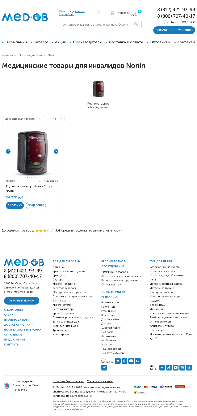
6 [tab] (36, 177)
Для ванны (107, 323)
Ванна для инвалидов (66, 321)
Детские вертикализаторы (166, 283)
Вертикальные (110, 302)
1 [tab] (27, 177)
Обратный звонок (21, 300)
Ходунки (155, 300)
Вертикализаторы (63, 309)
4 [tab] (33, 177)
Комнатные (108, 315)
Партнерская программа (22, 329)
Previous (8, 151)
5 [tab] (35, 177)
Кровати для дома (64, 313)
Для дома (107, 332)
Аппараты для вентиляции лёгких (122, 276)
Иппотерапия (61, 334)
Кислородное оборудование (119, 280)
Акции (60, 42)
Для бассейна (110, 319)
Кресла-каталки (62, 304)
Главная (7, 55)
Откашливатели (111, 284)
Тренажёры (60, 330)
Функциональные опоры (165, 296)
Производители (87, 42)
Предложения (14, 339)
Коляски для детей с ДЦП (166, 271)
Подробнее (36, 205)
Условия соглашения (100, 381)
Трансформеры (111, 348)
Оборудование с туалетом (69, 292)
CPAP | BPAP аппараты (114, 272)
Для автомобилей (112, 353)
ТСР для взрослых (67, 261)
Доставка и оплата (126, 42)
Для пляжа (59, 300)
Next (56, 151)
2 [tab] (29, 177)
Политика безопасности (68, 381)
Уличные (106, 344)
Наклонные (108, 306)
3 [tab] (31, 177)
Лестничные (108, 336)
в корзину (15, 205)
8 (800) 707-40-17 (176, 16)
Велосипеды (158, 304)
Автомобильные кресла (165, 267)
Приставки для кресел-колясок (72, 296)
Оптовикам (160, 42)
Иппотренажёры (160, 321)
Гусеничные (108, 311)
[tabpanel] (32, 151)
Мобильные (108, 340)
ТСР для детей (161, 261)
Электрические (111, 327)
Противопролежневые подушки (73, 317)
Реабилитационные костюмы (168, 317)
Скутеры (58, 279)
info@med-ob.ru (23, 291)
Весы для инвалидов (65, 325)
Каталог (41, 42)
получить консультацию (174, 30)
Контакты (186, 42)
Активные (59, 267)
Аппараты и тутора (162, 325)
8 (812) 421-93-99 (176, 9)
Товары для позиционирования (169, 313)
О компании (16, 42)
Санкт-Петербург (72, 12)
